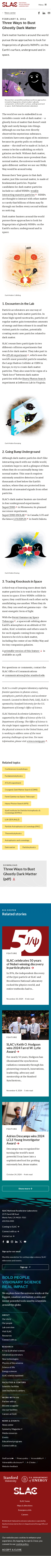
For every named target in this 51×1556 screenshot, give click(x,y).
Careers (24, 1514)
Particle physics (29, 847)
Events (5, 1437)
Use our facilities (9, 1409)
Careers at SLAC (9, 1414)
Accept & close (12, 1549)
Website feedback (10, 1466)
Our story (6, 1319)
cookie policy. (22, 1544)
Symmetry (12, 1429)
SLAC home (25, 1501)
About (6, 1315)
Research (7, 1346)
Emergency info (24, 1510)
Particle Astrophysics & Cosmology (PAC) (22, 826)
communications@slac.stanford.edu (25, 675)
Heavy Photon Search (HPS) (16, 803)
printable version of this (23, 651)
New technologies (10, 1359)
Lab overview (8, 1327)
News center (10, 13)
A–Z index (31, 1462)
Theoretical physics (13, 833)
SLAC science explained (12, 1375)
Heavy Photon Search (34, 378)
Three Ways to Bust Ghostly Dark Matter (20, 874)
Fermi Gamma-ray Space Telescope (20, 796)
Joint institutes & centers (13, 1390)
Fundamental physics (14, 776)
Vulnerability (13, 1462)
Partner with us (9, 1401)
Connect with (10, 1231)
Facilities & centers (14, 1382)
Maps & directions (25, 1505)
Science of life (8, 1367)
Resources (7, 1335)
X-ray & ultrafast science (13, 1350)
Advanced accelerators (12, 1354)
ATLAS (17, 355)
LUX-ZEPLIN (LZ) (12, 819)
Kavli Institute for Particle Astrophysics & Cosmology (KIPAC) (22, 811)
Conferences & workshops (16, 769)
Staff (8, 1458)
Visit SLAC (7, 1331)
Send (49, 13)
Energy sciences (9, 1371)
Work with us (10, 1397)
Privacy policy (22, 1458)
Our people (7, 1323)
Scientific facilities (10, 1386)
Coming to (10, 1226)
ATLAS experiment (13, 783)
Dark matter (10, 847)
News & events (10, 1421)
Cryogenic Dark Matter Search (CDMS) (21, 789)
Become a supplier (10, 1405)
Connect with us (9, 1339)
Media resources (9, 1433)
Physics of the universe (12, 1363)
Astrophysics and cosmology (17, 840)
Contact (8, 1236)
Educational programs (12, 1441)
